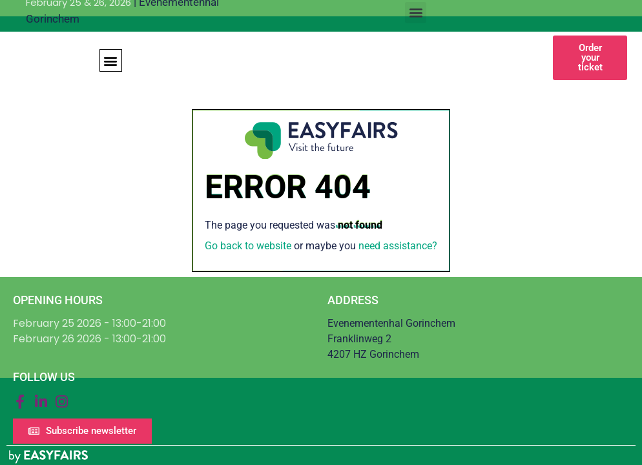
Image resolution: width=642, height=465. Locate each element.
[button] (415, 12)
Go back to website (248, 246)
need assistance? (397, 246)
